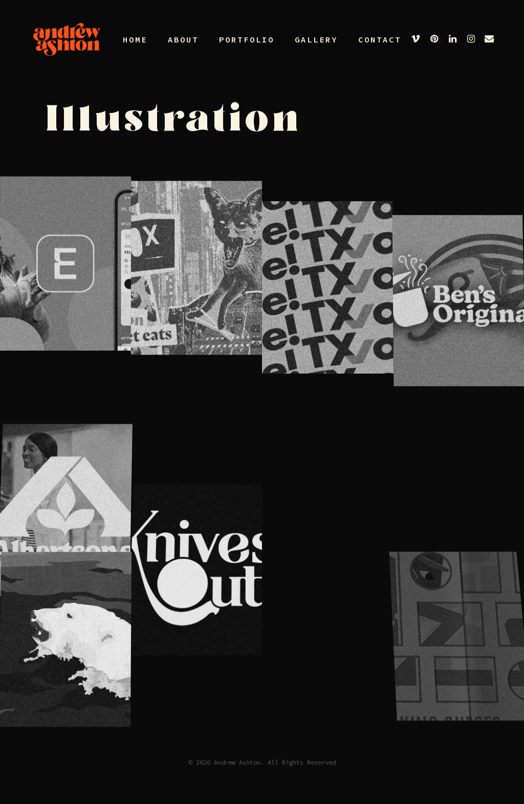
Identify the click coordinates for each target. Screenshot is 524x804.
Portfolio (246, 39)
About (183, 39)
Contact (379, 39)
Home (135, 39)
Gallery (316, 39)
